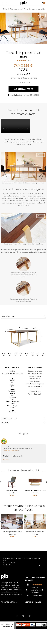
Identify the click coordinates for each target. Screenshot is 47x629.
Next (45, 28)
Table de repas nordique (35, 376)
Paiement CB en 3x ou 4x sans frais (23, 78)
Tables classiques (35, 381)
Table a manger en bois (35, 371)
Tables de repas (16, 9)
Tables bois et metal (35, 379)
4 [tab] (24, 37)
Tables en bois (35, 389)
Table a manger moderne (34, 374)
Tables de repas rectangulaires (35, 384)
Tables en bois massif (35, 394)
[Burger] (5, 3)
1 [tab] (16, 37)
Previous (1, 28)
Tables (5, 9)
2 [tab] (19, 37)
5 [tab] (27, 37)
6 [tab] (30, 37)
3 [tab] (22, 37)
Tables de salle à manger (35, 386)
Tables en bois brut (34, 391)
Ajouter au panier (23, 89)
